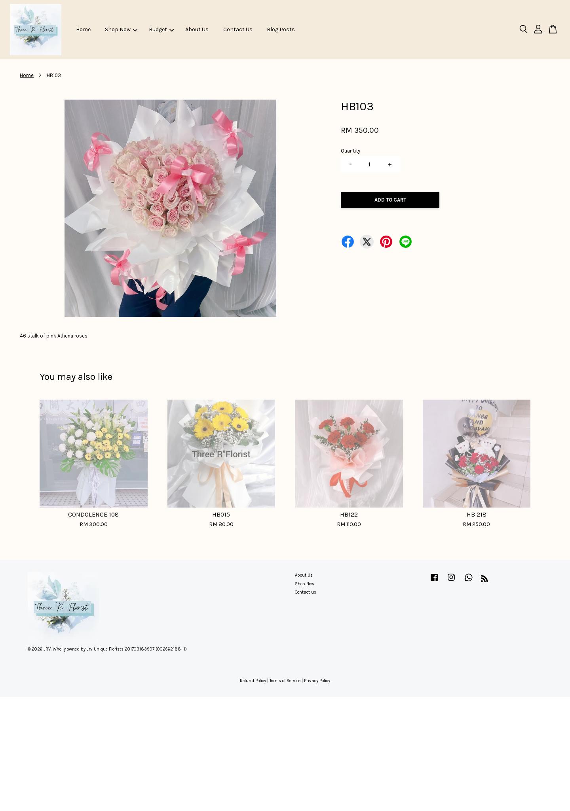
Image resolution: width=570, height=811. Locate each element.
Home (83, 29)
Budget (161, 29)
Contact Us (238, 29)
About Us (197, 29)
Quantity (350, 151)
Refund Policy (253, 680)
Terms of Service (285, 680)
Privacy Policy (317, 680)
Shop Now (121, 29)
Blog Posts (281, 29)
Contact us (305, 592)
